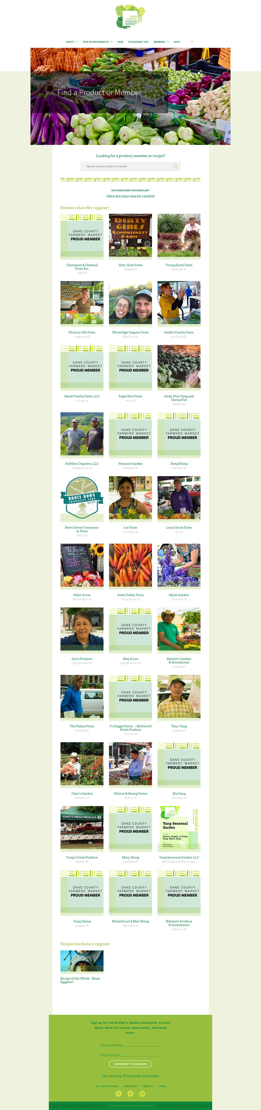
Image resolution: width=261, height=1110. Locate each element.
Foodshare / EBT (138, 41)
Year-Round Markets (95, 41)
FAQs (121, 41)
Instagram (142, 1094)
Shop (177, 41)
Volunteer (130, 1086)
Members (159, 41)
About (70, 41)
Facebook (119, 1094)
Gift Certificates (107, 1086)
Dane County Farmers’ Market (130, 16)
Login (162, 1086)
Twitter (131, 1094)
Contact (147, 1086)
